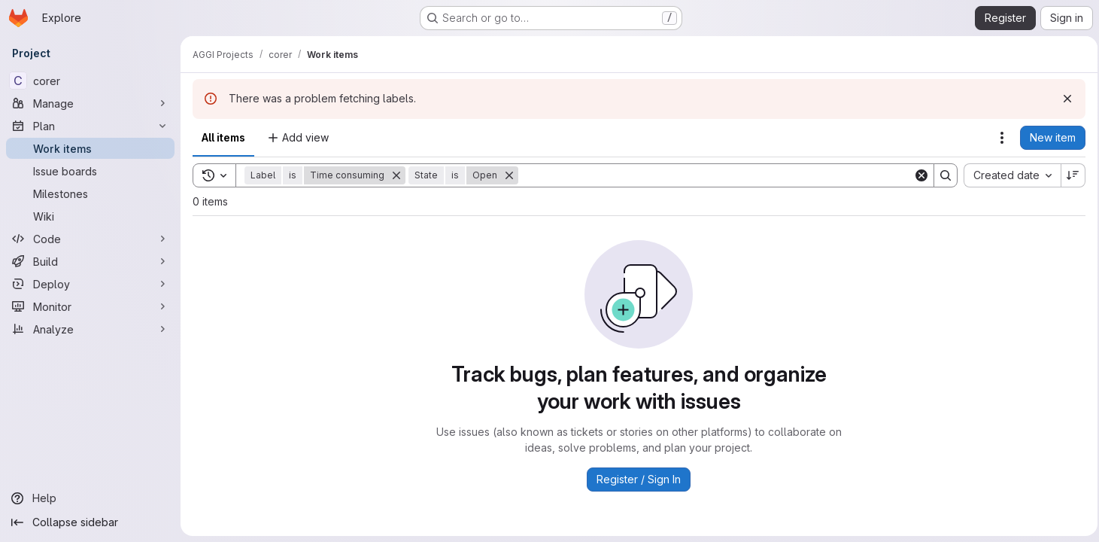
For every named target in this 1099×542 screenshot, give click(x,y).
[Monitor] (90, 306)
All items (223, 137)
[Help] (90, 498)
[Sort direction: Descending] (1069, 175)
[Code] (90, 238)
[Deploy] (90, 283)
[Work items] (90, 148)
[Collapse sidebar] (90, 522)
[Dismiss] (1063, 99)
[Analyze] (90, 329)
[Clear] (917, 175)
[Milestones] (90, 193)
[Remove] (396, 175)
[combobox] (1007, 175)
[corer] (90, 80)
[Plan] (90, 125)
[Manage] (90, 103)
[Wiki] (90, 216)
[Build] (90, 261)
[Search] (713, 175)
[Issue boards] (90, 170)
